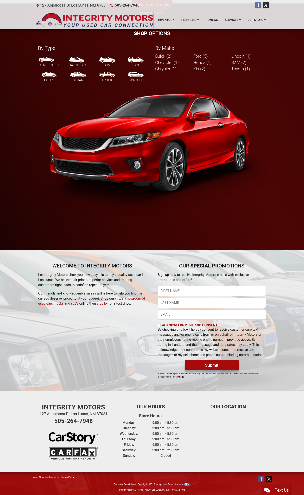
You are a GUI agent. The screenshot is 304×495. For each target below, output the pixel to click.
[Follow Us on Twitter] (266, 5)
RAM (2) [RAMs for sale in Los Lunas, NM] (238, 62)
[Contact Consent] (159, 325)
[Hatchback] (78, 62)
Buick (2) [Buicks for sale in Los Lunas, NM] (163, 56)
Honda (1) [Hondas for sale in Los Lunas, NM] (202, 62)
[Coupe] (49, 77)
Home (34, 477)
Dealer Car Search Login (125, 484)
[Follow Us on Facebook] (258, 5)
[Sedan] (78, 77)
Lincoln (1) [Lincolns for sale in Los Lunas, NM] (241, 56)
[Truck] (107, 77)
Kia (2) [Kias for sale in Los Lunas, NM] (199, 68)
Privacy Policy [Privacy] (67, 477)
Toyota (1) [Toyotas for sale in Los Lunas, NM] (240, 68)
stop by (102, 303)
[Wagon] (136, 77)
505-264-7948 (127, 5)
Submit (211, 365)
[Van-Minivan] (136, 62)
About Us (43, 477)
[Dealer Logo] (95, 20)
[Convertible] (49, 62)
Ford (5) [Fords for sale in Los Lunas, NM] (200, 56)
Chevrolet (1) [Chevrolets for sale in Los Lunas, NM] (167, 62)
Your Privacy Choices (176, 484)
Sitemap (158, 484)
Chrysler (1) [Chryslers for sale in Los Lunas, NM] (165, 68)
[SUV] (107, 62)
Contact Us (54, 477)
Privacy (175, 377)
